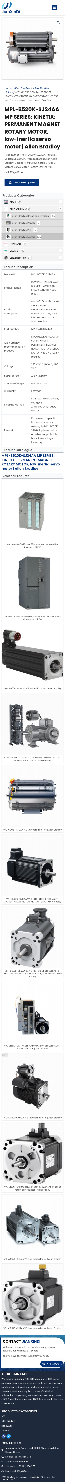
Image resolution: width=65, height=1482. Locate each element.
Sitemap (45, 1477)
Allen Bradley (22, 88)
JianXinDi (11, 11)
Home (8, 88)
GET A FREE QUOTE (52, 1363)
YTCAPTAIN (7, 1479)
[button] (54, 7)
